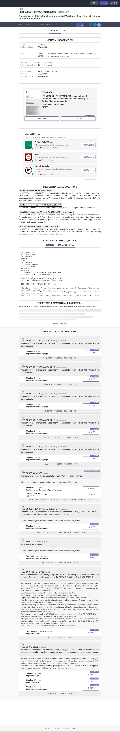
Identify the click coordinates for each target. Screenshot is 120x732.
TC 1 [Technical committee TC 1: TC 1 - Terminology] (57, 25)
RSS (73, 728)
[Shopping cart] (104, 3)
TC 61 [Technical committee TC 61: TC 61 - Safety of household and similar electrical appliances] (83, 533)
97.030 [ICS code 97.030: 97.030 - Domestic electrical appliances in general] (76, 533)
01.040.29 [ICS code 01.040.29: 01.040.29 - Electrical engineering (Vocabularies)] (44, 500)
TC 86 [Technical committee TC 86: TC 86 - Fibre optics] (76, 563)
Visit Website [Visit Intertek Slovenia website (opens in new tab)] (88, 170)
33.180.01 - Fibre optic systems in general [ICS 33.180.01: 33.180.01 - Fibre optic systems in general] (53, 56)
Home (47, 728)
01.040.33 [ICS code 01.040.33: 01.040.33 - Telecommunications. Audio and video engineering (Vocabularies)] (40, 25)
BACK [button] (20, 25)
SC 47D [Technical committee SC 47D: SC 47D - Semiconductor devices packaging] (71, 694)
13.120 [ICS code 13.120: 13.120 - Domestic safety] (59, 533)
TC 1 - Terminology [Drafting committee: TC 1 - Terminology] (45, 65)
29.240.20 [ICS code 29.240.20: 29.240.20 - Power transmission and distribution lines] (72, 500)
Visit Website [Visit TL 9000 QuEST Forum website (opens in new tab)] (88, 145)
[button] (80, 25)
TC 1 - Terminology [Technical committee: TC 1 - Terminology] (45, 62)
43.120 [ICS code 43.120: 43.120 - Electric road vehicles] (62, 638)
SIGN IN (114, 3)
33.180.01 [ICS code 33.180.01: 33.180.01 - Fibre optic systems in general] (49, 25)
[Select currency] (94, 3)
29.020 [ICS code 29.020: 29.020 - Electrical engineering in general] (63, 500)
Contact (65, 728)
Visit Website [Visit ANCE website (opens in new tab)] (88, 157)
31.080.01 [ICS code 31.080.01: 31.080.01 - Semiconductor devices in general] (62, 694)
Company (56, 728)
